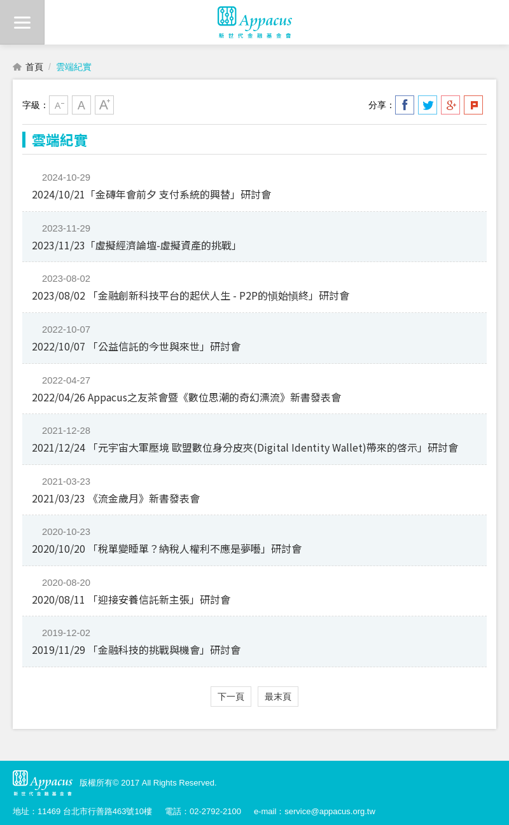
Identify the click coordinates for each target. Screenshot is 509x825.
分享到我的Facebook (404, 104)
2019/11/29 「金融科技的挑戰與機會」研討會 (136, 649)
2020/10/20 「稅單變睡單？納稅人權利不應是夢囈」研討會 (167, 548)
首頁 (34, 67)
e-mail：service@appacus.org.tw (314, 811)
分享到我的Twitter (427, 104)
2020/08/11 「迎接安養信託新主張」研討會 (131, 599)
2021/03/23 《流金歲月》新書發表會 (116, 498)
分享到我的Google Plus (450, 104)
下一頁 (231, 696)
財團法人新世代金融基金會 (254, 22)
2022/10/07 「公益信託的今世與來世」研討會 (136, 346)
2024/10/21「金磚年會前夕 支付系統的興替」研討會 (151, 194)
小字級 (58, 104)
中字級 (81, 104)
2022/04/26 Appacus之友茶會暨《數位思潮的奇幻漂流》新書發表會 (186, 397)
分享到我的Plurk (473, 104)
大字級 (104, 104)
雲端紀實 (74, 67)
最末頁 (278, 696)
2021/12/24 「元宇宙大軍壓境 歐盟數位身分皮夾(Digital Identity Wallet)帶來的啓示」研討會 (245, 447)
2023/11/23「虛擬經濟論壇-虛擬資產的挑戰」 (137, 245)
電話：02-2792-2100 (203, 811)
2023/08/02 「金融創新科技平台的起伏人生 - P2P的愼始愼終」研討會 (190, 295)
